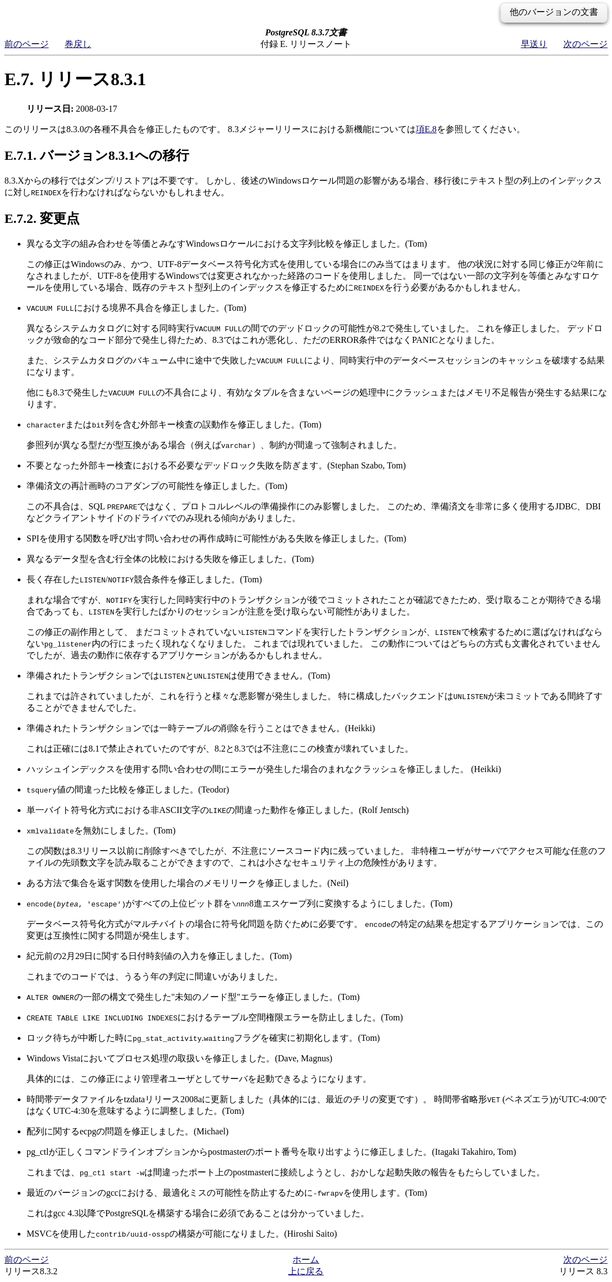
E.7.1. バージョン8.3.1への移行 (96, 155)
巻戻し (78, 44)
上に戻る (305, 1271)
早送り (534, 44)
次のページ (585, 44)
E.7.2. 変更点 (42, 218)
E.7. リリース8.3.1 (75, 79)
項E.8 (426, 129)
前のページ (26, 44)
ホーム (305, 1259)
